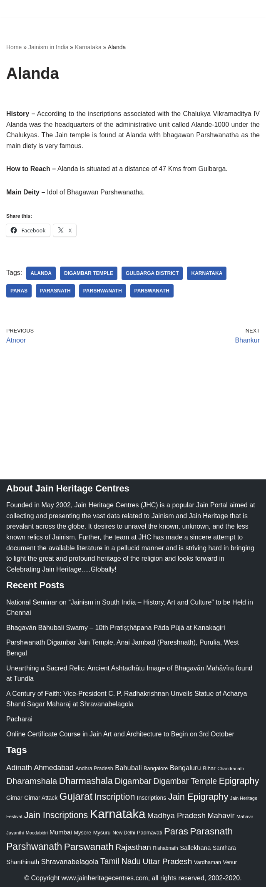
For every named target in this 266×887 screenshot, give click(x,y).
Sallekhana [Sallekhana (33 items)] (195, 847)
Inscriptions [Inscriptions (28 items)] (152, 797)
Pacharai (19, 719)
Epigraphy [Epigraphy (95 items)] (239, 781)
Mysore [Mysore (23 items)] (82, 832)
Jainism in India (48, 47)
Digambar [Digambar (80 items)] (133, 781)
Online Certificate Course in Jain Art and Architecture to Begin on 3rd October (120, 734)
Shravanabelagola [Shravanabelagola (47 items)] (70, 862)
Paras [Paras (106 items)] (176, 831)
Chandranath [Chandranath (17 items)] (230, 768)
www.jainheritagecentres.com (105, 878)
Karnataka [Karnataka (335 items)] (118, 814)
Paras (18, 291)
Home (14, 47)
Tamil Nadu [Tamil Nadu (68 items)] (120, 861)
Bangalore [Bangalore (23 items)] (156, 768)
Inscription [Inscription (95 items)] (114, 797)
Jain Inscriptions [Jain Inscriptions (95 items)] (56, 815)
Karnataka (88, 47)
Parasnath (55, 291)
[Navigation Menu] (250, 9)
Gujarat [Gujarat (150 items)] (76, 796)
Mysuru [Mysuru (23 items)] (102, 832)
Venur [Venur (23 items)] (230, 862)
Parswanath (151, 291)
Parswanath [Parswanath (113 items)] (89, 847)
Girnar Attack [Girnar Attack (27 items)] (40, 797)
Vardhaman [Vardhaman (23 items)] (207, 862)
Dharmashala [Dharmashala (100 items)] (86, 781)
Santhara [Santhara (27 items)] (224, 847)
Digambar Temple (88, 273)
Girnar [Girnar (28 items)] (14, 797)
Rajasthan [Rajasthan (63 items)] (133, 847)
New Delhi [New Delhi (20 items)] (123, 833)
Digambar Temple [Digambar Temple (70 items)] (185, 781)
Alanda (41, 273)
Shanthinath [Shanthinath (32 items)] (22, 862)
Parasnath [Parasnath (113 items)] (211, 831)
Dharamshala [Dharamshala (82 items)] (31, 781)
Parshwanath (102, 291)
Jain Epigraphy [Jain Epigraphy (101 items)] (198, 796)
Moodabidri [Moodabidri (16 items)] (37, 832)
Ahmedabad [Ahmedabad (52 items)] (53, 768)
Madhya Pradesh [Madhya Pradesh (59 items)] (176, 815)
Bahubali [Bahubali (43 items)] (128, 768)
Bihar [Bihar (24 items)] (209, 768)
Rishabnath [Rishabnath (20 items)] (165, 848)
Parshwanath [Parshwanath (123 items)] (34, 846)
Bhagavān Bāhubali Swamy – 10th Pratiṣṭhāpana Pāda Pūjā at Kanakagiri (115, 627)
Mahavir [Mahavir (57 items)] (221, 815)
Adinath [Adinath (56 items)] (19, 767)
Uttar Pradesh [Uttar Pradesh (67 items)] (167, 861)
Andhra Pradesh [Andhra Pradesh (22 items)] (94, 768)
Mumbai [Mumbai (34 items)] (61, 832)
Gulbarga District (152, 273)
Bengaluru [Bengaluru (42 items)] (185, 767)
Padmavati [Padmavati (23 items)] (149, 832)
